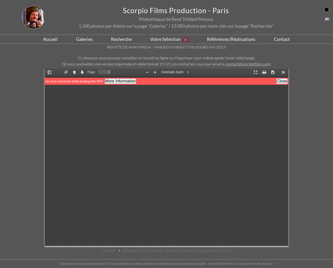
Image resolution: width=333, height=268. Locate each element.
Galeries (84, 39)
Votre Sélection (169, 39)
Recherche (121, 39)
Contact (282, 39)
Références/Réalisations (231, 39)
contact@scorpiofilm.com (247, 63)
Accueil (50, 39)
